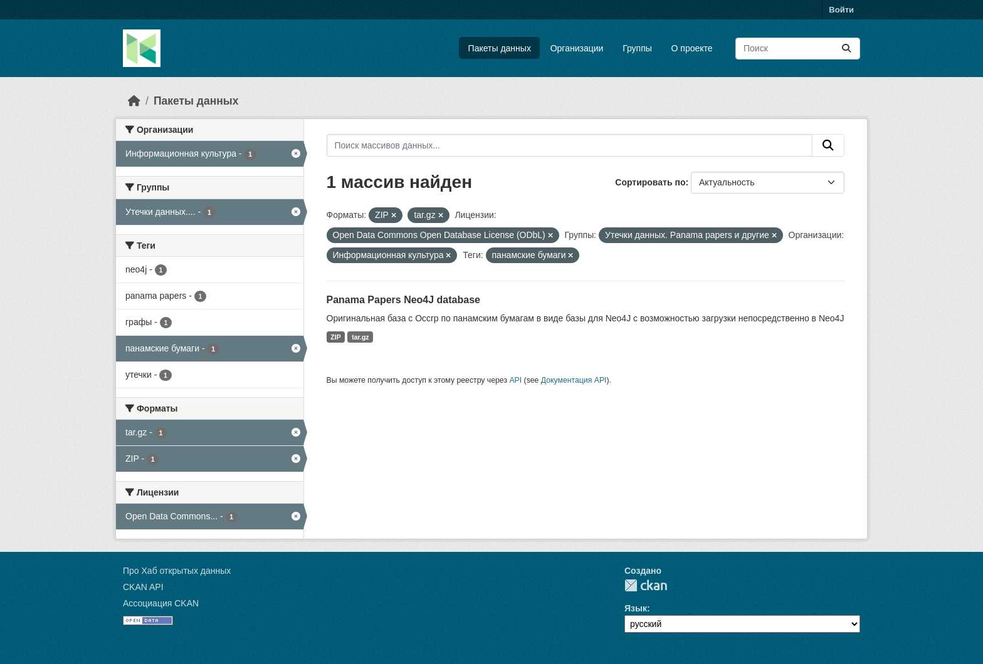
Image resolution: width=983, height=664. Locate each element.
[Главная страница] (134, 101)
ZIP (335, 337)
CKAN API (143, 587)
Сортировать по (650, 182)
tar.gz (360, 337)
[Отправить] (846, 49)
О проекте (692, 48)
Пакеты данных (499, 48)
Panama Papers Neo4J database (403, 299)
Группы (637, 48)
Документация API (574, 380)
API (515, 380)
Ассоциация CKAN (161, 603)
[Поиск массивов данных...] (797, 49)
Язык (635, 608)
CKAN (645, 585)
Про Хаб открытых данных (177, 571)
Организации (577, 48)
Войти (841, 9)
